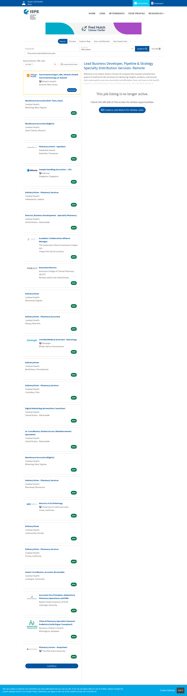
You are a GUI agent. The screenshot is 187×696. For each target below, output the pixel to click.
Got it (180, 690)
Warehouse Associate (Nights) (39, 123)
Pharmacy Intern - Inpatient (52, 146)
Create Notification (69, 64)
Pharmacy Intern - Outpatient (53, 647)
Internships (117, 13)
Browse (72, 41)
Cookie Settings (167, 690)
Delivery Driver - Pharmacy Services (42, 192)
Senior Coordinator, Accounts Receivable (44, 572)
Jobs (102, 13)
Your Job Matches (102, 41)
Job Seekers (141, 3)
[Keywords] (52, 49)
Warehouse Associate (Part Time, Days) (44, 100)
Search (63, 41)
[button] (156, 49)
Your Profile (136, 13)
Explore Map (85, 41)
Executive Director (48, 267)
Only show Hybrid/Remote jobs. (41, 53)
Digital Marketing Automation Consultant (45, 408)
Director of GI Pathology (51, 503)
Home (92, 13)
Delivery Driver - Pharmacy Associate (42, 316)
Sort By (28, 64)
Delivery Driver (32, 293)
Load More (51, 666)
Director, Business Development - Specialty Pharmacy (51, 215)
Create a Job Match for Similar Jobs (122, 110)
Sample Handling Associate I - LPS (55, 169)
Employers (157, 3)
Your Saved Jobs (120, 41)
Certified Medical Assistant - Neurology (58, 339)
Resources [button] (155, 13)
